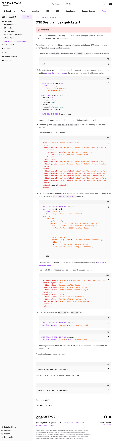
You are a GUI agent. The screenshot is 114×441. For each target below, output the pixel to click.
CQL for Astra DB (42, 17)
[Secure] (16, 52)
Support (5, 434)
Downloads (7, 437)
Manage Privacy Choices (45, 425)
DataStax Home (8, 427)
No (49, 406)
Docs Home (9, 11)
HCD (49, 11)
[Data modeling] (16, 45)
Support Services (90, 11)
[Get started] (16, 21)
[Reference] (16, 60)
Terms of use (79, 423)
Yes (40, 406)
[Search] (62, 4)
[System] (110, 4)
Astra (24, 11)
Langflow (36, 11)
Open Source (72, 11)
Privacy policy (68, 423)
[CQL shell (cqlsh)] (16, 56)
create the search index (55, 73)
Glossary (6, 430)
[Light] (104, 4)
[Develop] (16, 49)
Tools (105, 11)
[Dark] (107, 4)
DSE (58, 11)
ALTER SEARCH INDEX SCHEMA (64, 196)
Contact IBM (106, 424)
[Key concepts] (17, 24)
